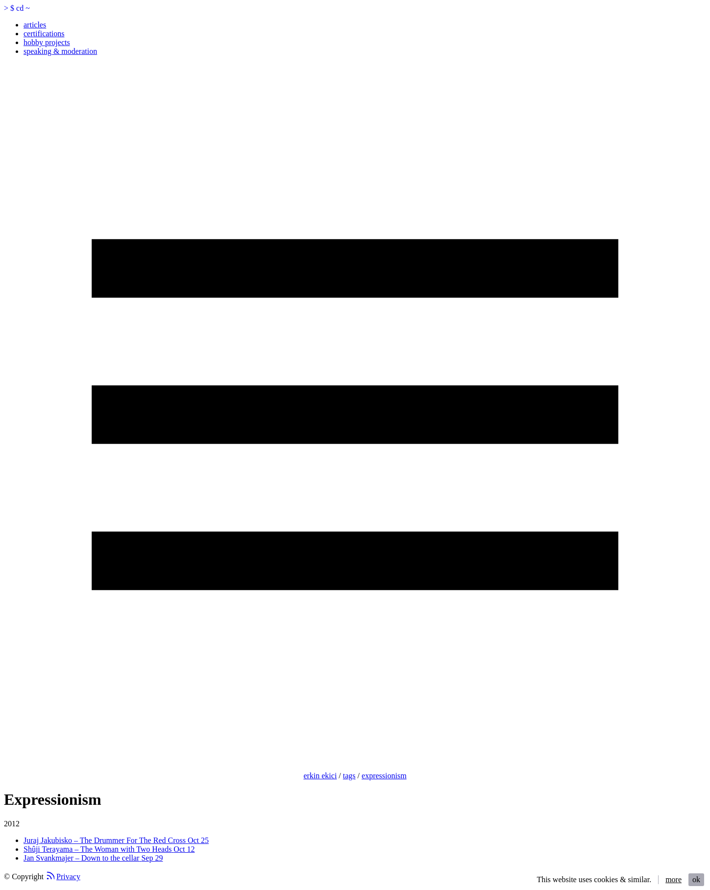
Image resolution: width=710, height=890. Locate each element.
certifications (44, 33)
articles (35, 25)
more (673, 879)
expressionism (384, 775)
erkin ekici (320, 775)
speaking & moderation (60, 51)
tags (349, 775)
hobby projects (47, 42)
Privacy (68, 876)
